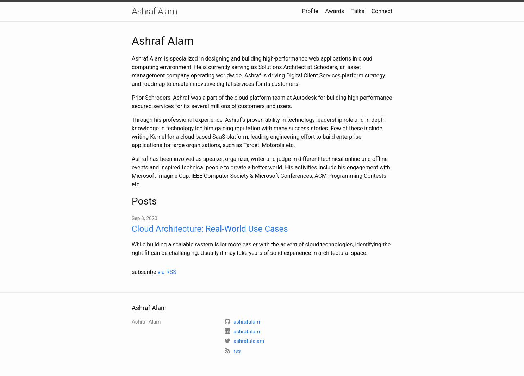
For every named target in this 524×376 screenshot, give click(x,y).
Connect (382, 11)
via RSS (166, 272)
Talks (357, 11)
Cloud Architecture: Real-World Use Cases (210, 229)
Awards (334, 11)
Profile (310, 11)
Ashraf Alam (154, 11)
